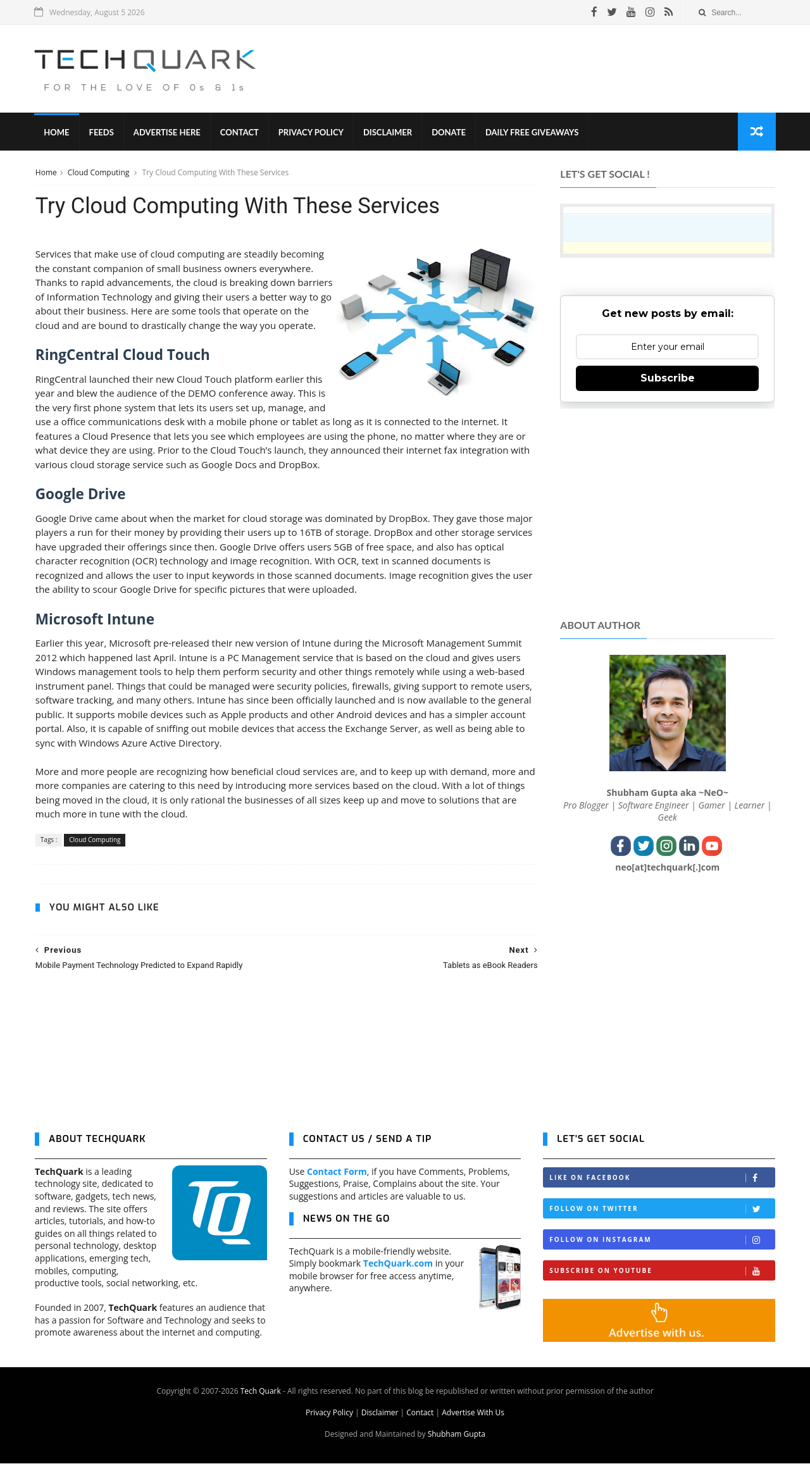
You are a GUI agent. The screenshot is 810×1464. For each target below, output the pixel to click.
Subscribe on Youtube (662, 1272)
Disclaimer (388, 133)
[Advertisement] (545, 68)
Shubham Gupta (456, 1434)
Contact (240, 133)
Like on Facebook (662, 1179)
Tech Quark (260, 1391)
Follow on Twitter (662, 1210)
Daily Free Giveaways (532, 133)
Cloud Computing (99, 173)
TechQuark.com (398, 1264)
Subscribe (667, 379)
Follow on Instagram (662, 1241)
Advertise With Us (473, 1413)
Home (57, 133)
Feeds (101, 133)
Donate (449, 133)
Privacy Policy (311, 133)
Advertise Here (167, 133)
